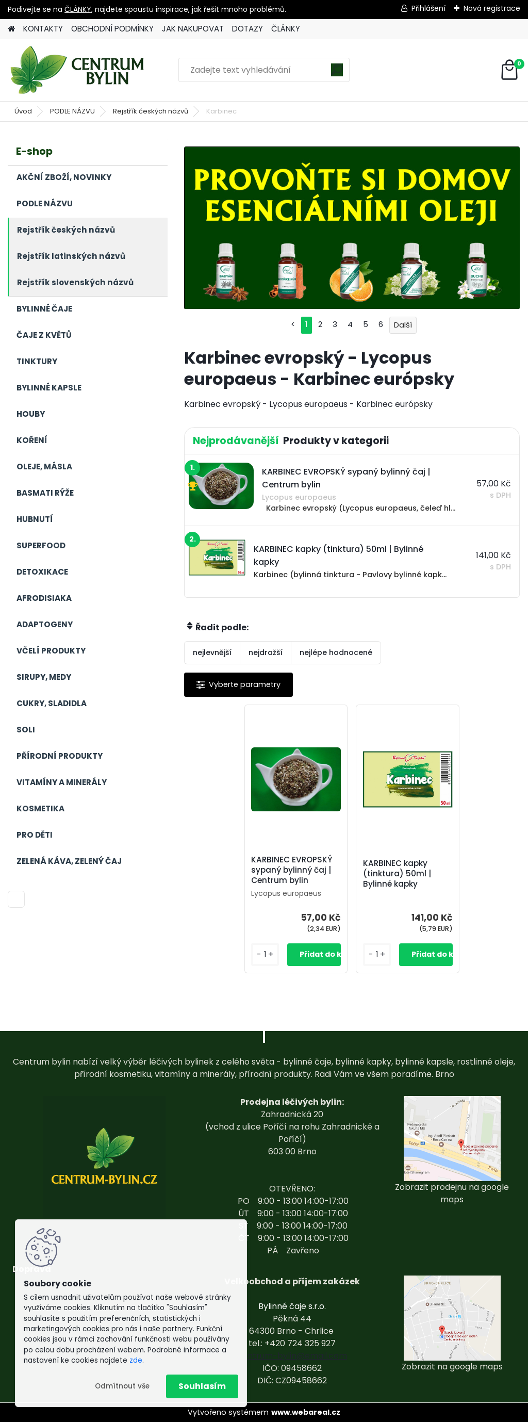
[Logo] (79, 70)
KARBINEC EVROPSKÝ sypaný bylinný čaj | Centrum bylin (292, 870)
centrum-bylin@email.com (292, 1356)
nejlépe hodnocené (336, 652)
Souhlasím (202, 1386)
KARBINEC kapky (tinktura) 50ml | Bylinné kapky (397, 873)
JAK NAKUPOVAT (193, 28)
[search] (337, 73)
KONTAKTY (43, 28)
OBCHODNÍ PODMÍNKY (112, 28)
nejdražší (266, 652)
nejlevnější (212, 652)
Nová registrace (492, 8)
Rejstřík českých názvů (150, 111)
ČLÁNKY (77, 9)
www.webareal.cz (305, 1412)
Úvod (23, 111)
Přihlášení (428, 8)
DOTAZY (247, 28)
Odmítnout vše (122, 1386)
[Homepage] (11, 29)
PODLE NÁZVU (72, 111)
